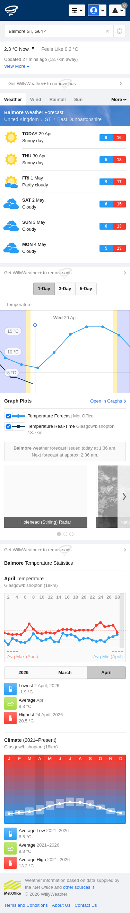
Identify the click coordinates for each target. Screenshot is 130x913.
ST (48, 119)
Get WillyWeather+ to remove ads (42, 83)
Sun (78, 99)
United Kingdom (21, 119)
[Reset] (107, 31)
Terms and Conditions (26, 905)
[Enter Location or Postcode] (65, 31)
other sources (76, 887)
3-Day (65, 288)
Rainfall (58, 99)
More (116, 99)
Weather (13, 99)
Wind (35, 99)
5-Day (86, 288)
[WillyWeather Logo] (15, 10)
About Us (61, 905)
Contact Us (86, 905)
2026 (23, 672)
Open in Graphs (106, 401)
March (64, 672)
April (106, 672)
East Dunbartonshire (80, 119)
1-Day (44, 288)
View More (14, 66)
